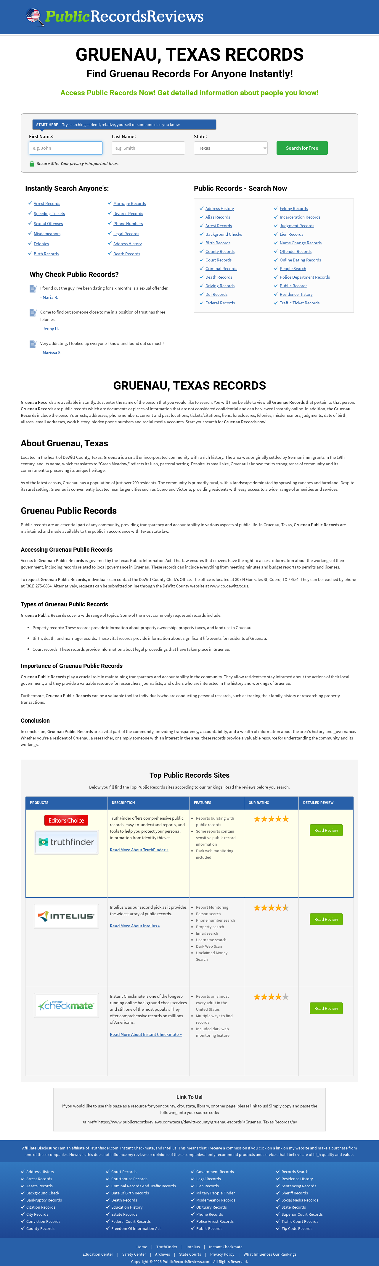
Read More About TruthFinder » (139, 849)
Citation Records (40, 1207)
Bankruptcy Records (44, 1200)
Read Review (326, 830)
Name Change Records (301, 243)
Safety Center (134, 1254)
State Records (294, 1207)
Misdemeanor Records (215, 1200)
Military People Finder (215, 1193)
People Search (293, 268)
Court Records (218, 260)
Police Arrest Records (215, 1221)
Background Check (42, 1193)
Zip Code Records (297, 1228)
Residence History (296, 294)
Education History (127, 1207)
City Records (37, 1214)
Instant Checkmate (226, 1246)
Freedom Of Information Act (136, 1228)
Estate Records (124, 1214)
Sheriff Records (295, 1193)
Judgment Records (297, 225)
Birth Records (46, 253)
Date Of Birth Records (130, 1193)
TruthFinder (166, 1246)
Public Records (293, 285)
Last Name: (124, 136)
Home (141, 1246)
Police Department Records (305, 277)
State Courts (190, 1254)
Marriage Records (129, 203)
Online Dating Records (300, 260)
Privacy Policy (222, 1254)
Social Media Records (300, 1200)
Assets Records (39, 1186)
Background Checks (223, 234)
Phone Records (209, 1214)
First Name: (41, 136)
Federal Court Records (131, 1221)
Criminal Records (221, 268)
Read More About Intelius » (135, 925)
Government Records (215, 1171)
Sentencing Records (299, 1186)
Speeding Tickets (49, 213)
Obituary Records (211, 1207)
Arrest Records (47, 203)
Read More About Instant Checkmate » (146, 1034)
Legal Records (126, 233)
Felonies (41, 243)
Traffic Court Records (300, 1221)
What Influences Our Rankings (270, 1254)
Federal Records (220, 303)
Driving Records (220, 285)
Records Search (295, 1171)
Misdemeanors (47, 233)
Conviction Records (43, 1221)
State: (200, 136)
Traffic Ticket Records (299, 303)
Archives (162, 1254)
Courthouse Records (129, 1178)
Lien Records (291, 234)
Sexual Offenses (48, 223)
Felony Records (294, 208)
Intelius (193, 1246)
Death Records (126, 253)
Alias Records (217, 217)
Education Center (98, 1254)
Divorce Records (128, 213)
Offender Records (295, 251)
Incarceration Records (300, 217)
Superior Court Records (302, 1214)
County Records (220, 251)
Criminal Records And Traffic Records (143, 1186)
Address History (127, 243)
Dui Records (216, 294)
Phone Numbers (128, 223)
